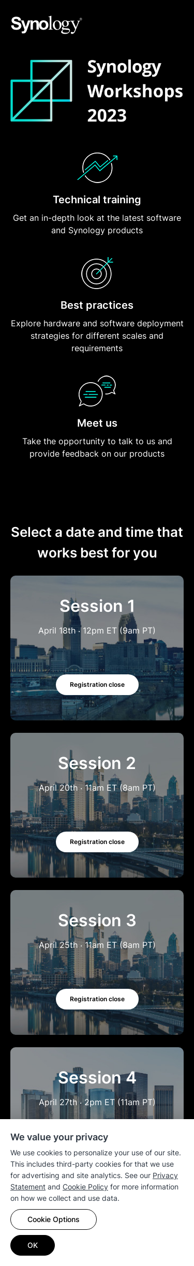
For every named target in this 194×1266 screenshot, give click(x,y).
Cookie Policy (85, 1186)
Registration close (97, 684)
